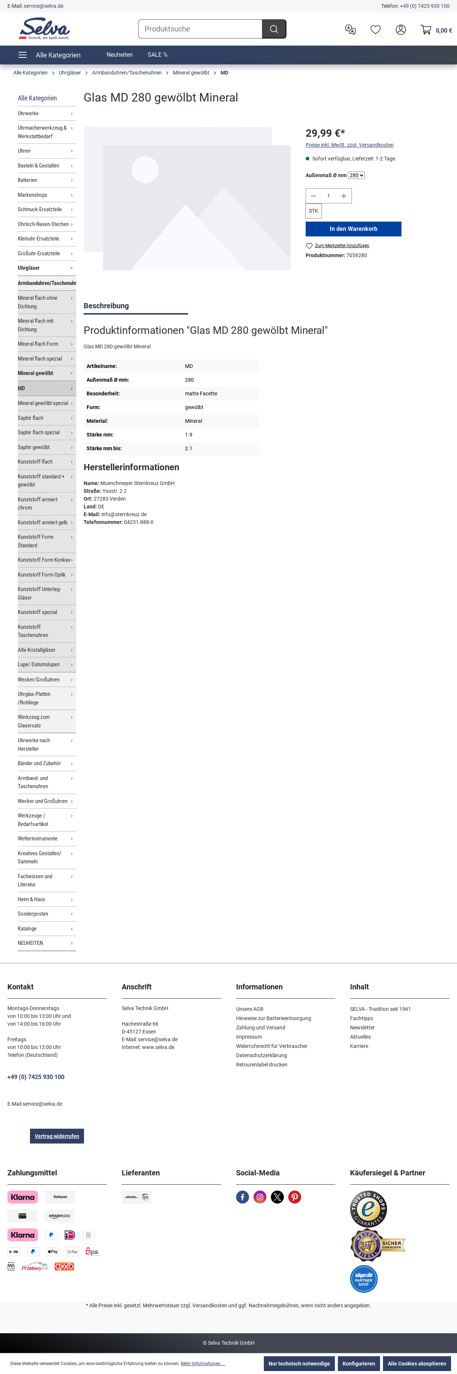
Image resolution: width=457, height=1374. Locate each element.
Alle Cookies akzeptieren (417, 1364)
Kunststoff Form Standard (35, 541)
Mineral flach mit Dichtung (35, 325)
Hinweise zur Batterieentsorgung (273, 1018)
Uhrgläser (29, 268)
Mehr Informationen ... (203, 1363)
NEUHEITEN (30, 943)
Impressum (249, 1037)
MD (21, 388)
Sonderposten (33, 913)
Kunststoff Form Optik (41, 574)
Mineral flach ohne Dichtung (37, 302)
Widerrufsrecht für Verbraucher (272, 1046)
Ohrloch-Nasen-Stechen (43, 224)
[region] (187, 205)
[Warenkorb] (434, 29)
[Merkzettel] (373, 29)
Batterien (27, 180)
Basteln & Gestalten (38, 165)
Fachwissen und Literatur (35, 880)
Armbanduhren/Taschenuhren (47, 283)
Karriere (359, 1046)
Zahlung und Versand (260, 1027)
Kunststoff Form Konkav (44, 560)
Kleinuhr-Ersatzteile (38, 238)
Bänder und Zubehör (39, 763)
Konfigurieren (359, 1364)
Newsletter (362, 1027)
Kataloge (27, 928)
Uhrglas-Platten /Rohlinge (34, 698)
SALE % (158, 54)
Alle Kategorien (37, 98)
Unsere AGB (249, 1009)
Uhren (24, 150)
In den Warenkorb (353, 228)
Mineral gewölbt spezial (43, 403)
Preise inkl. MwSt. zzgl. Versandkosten (350, 145)
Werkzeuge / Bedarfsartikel (33, 819)
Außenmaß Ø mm (326, 175)
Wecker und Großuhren (42, 801)
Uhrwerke (28, 113)
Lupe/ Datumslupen (39, 664)
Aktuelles (360, 1037)
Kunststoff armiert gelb (42, 522)
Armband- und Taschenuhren (33, 782)
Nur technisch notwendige (299, 1364)
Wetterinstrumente (37, 838)
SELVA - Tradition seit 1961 (380, 1009)
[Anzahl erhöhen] (344, 195)
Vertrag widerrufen (57, 1136)
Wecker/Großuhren (39, 679)
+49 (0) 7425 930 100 (425, 6)
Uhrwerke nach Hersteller (34, 744)
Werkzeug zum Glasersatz (34, 721)
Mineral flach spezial (40, 358)
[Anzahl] (329, 195)
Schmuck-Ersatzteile (40, 209)
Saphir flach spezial (39, 432)
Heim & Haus (31, 899)
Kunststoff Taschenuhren (33, 631)
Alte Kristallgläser (37, 650)
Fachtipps (361, 1018)
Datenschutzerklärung (261, 1055)
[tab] (136, 306)
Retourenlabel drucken (262, 1065)
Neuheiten (120, 54)
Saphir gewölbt (34, 447)
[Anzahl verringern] (313, 195)
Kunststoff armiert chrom (37, 503)
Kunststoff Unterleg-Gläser (39, 593)
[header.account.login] (398, 29)
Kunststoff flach (35, 461)
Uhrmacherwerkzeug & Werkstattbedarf (42, 132)
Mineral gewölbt (35, 373)
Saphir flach (30, 418)
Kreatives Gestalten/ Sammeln (39, 857)
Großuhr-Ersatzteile (39, 253)
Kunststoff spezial (37, 612)
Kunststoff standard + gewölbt (41, 480)
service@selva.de (43, 6)
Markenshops (32, 195)
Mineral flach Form (38, 344)
